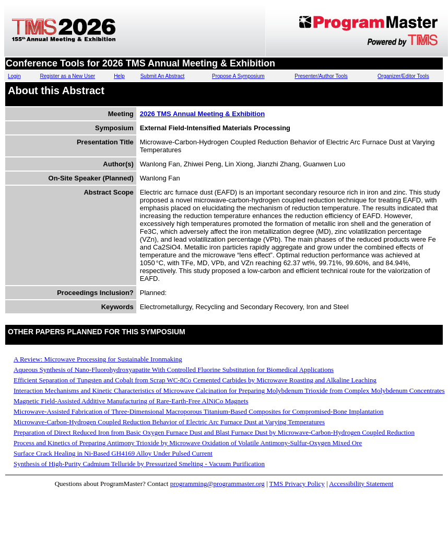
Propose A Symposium (238, 76)
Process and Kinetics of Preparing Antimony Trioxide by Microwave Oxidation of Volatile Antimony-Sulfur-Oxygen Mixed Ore (188, 443)
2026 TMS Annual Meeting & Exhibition (202, 114)
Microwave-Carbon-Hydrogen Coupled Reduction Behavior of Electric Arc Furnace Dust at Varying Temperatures (169, 422)
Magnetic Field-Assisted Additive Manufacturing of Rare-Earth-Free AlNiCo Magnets (131, 401)
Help (119, 76)
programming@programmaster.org (217, 484)
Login (14, 76)
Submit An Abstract (162, 76)
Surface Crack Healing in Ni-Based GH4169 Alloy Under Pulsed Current (113, 453)
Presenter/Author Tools (321, 76)
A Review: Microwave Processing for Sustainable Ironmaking (98, 359)
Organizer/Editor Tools (403, 76)
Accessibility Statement (361, 484)
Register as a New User (68, 76)
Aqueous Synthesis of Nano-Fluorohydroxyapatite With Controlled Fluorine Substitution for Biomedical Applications (174, 369)
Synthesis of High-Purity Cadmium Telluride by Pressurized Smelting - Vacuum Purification (139, 464)
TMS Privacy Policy (297, 484)
